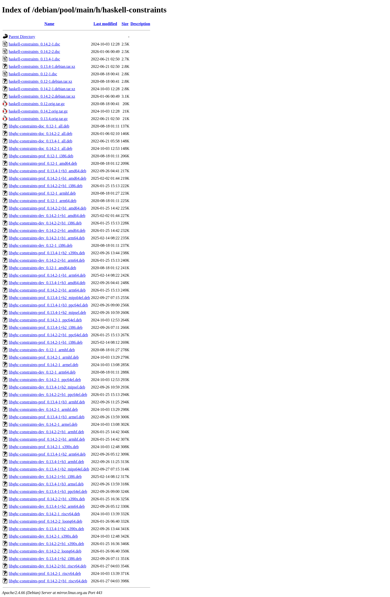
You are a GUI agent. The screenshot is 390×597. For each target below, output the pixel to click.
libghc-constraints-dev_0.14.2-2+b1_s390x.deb (46, 544)
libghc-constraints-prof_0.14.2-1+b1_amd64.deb (47, 178)
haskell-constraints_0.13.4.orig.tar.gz (38, 119)
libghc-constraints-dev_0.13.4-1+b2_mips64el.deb (49, 469)
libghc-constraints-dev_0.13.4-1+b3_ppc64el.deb (48, 491)
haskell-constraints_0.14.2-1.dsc (34, 44)
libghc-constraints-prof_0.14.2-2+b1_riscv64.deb (48, 581)
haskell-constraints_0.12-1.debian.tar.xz (40, 81)
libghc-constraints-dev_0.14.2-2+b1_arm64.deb (47, 260)
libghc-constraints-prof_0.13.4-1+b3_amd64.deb (47, 171)
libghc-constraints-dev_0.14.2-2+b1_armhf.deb (46, 432)
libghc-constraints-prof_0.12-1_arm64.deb (42, 201)
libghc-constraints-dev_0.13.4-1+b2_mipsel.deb (47, 387)
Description (140, 24)
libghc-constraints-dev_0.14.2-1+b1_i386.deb (45, 476)
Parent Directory (22, 37)
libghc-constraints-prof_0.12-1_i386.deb (41, 156)
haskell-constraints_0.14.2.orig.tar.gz (38, 111)
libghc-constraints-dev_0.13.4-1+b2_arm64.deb (47, 506)
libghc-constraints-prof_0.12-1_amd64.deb (43, 163)
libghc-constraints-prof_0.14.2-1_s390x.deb (44, 447)
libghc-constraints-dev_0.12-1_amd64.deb (42, 268)
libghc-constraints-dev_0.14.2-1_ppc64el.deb (45, 380)
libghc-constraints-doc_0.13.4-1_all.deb (40, 141)
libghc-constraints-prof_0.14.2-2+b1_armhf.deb (47, 439)
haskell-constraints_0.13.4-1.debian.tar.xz (42, 66)
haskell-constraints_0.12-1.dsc (33, 74)
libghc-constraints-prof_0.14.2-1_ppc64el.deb (45, 320)
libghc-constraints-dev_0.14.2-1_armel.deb (43, 424)
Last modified (105, 24)
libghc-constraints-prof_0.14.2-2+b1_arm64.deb (47, 290)
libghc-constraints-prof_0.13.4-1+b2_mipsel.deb (47, 312)
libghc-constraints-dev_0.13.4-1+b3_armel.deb (46, 484)
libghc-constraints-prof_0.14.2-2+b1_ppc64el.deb (48, 335)
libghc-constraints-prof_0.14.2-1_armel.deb (43, 365)
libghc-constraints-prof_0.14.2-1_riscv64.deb (45, 573)
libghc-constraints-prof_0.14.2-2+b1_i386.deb (46, 186)
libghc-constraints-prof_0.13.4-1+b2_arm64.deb (47, 454)
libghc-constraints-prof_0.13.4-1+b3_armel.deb (47, 417)
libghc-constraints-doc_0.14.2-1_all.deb (40, 148)
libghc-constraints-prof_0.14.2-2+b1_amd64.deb (47, 208)
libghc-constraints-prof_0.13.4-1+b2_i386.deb (46, 327)
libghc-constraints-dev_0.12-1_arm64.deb (42, 372)
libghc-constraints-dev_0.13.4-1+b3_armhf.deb (46, 462)
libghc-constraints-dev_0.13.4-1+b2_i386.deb (45, 558)
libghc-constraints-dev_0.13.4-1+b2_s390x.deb (46, 529)
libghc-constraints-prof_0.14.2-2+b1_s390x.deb (47, 499)
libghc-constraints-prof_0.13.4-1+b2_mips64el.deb (49, 298)
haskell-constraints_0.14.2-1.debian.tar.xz (42, 89)
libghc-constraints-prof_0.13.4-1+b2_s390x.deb (47, 253)
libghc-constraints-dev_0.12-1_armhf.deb (42, 350)
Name (49, 24)
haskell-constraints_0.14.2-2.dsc (34, 51)
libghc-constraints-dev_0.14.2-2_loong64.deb (45, 551)
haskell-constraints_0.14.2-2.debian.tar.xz (42, 96)
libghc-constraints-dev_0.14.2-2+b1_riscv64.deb (47, 566)
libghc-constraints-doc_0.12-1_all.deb (39, 126)
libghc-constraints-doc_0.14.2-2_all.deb (40, 133)
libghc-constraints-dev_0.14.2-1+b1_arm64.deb (47, 238)
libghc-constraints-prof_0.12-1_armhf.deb (42, 193)
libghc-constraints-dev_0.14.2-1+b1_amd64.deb (47, 215)
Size (125, 24)
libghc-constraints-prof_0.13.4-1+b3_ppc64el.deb (48, 305)
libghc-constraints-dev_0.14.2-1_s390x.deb (43, 536)
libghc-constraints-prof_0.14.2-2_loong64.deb (45, 521)
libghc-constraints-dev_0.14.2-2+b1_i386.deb (45, 223)
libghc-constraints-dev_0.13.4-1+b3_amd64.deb (47, 283)
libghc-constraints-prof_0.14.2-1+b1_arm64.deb (47, 275)
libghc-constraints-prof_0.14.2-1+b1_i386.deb (46, 342)
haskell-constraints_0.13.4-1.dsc (34, 59)
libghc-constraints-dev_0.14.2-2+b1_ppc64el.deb (48, 394)
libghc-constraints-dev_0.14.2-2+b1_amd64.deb (47, 230)
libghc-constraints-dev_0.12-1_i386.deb (40, 245)
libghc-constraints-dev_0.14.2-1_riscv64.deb (44, 514)
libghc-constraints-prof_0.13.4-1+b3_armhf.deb (47, 402)
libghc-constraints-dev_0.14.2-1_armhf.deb (43, 409)
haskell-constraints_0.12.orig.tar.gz (37, 104)
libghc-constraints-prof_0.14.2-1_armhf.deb (44, 357)
